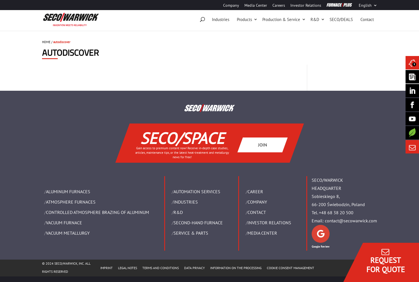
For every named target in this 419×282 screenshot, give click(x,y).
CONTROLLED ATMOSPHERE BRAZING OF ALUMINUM (97, 212)
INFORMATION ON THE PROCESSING (235, 268)
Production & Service (281, 19)
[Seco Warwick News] (412, 62)
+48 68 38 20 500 (336, 212)
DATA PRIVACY (194, 268)
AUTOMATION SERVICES (196, 191)
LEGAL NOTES (127, 268)
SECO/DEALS (341, 19)
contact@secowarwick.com (351, 220)
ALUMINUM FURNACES (68, 191)
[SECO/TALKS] (412, 118)
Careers (278, 5)
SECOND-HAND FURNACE (198, 222)
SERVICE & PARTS (190, 233)
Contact (367, 19)
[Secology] (412, 132)
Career (255, 191)
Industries (220, 19)
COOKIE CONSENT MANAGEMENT (290, 268)
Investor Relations (305, 5)
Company (231, 5)
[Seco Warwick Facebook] (412, 104)
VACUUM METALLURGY (68, 233)
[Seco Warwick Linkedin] (412, 90)
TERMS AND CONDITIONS (160, 268)
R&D (315, 19)
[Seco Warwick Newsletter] (412, 76)
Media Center (255, 5)
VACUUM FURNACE (64, 222)
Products (244, 19)
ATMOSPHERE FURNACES (71, 202)
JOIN (262, 145)
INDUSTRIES (185, 202)
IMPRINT (106, 268)
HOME (46, 42)
